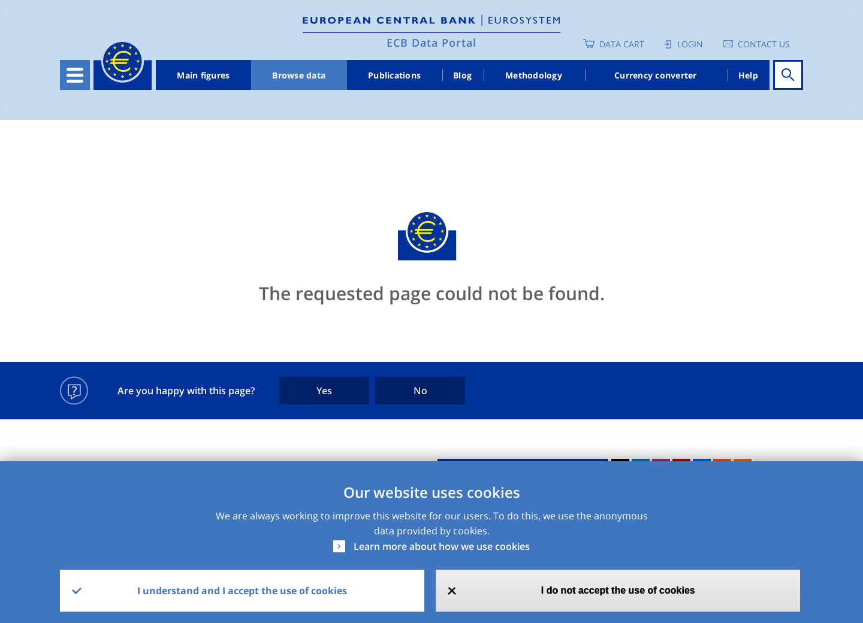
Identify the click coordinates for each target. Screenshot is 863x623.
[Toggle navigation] (75, 75)
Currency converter (655, 75)
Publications (394, 75)
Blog (462, 75)
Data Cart (621, 44)
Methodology (533, 75)
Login (690, 44)
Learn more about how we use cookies (442, 546)
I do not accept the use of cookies (618, 590)
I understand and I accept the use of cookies (242, 590)
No (420, 390)
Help (748, 75)
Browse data (298, 75)
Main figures (203, 75)
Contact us (764, 44)
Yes (324, 390)
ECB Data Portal (431, 42)
